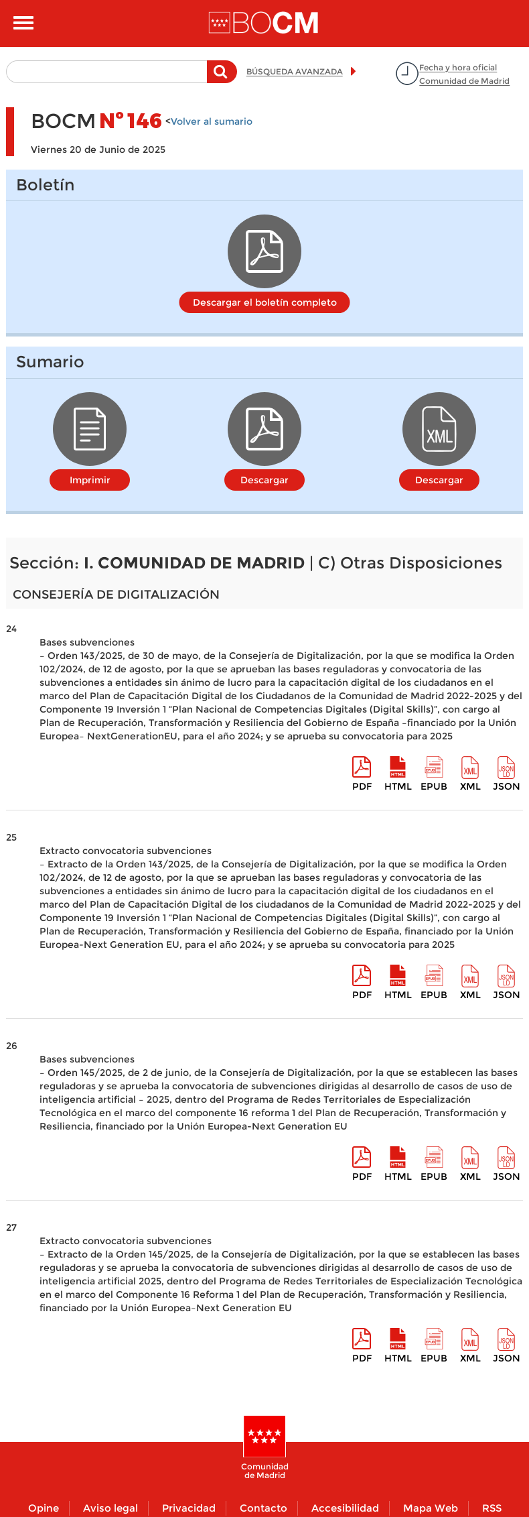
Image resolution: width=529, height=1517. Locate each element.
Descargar (264, 480)
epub (434, 786)
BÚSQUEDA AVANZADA (294, 71)
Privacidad (189, 1508)
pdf (362, 786)
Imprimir (90, 480)
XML (470, 786)
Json (506, 786)
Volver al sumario (211, 121)
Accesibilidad (345, 1508)
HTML (398, 786)
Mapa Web (430, 1508)
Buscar (222, 78)
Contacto (263, 1508)
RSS (492, 1508)
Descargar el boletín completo (265, 302)
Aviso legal (110, 1508)
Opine (43, 1508)
